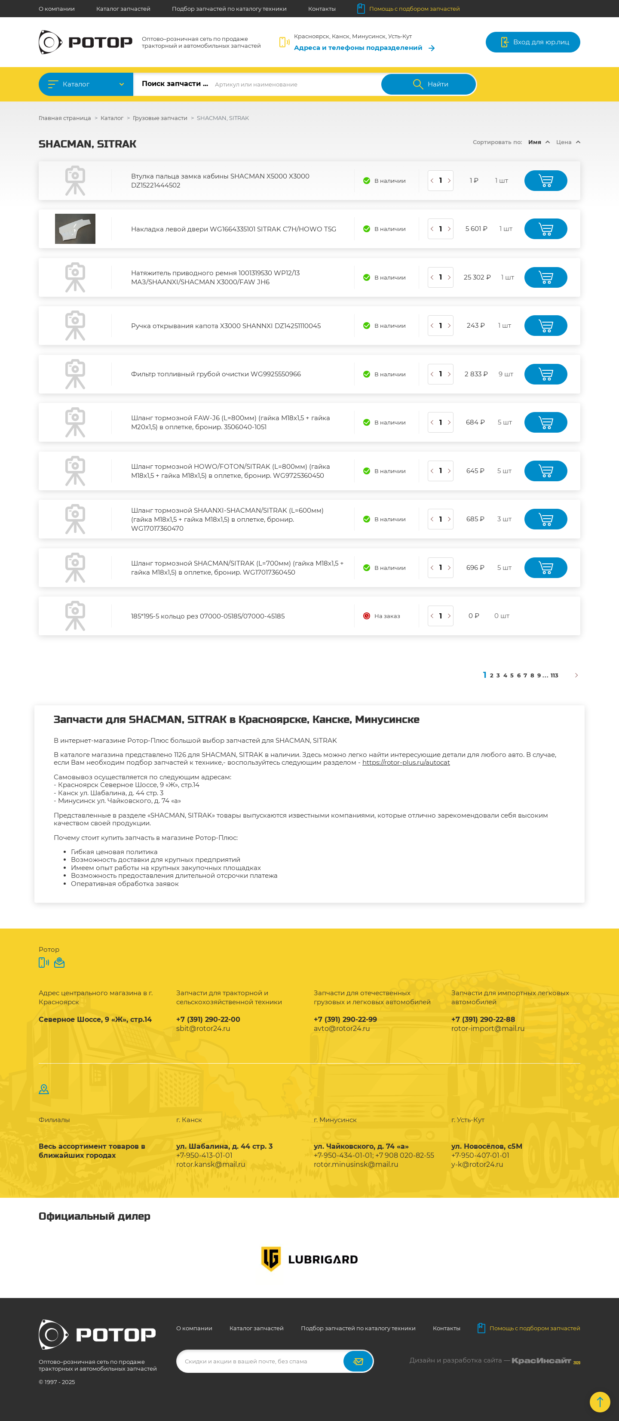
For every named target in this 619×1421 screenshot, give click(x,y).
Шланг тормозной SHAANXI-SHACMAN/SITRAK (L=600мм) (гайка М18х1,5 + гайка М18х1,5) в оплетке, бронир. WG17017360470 (227, 519)
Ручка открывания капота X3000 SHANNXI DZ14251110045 (226, 326)
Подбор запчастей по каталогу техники (229, 8)
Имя (534, 141)
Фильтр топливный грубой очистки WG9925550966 (216, 374)
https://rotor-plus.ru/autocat (406, 762)
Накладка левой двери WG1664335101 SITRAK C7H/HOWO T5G (234, 229)
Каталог (76, 84)
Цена (564, 141)
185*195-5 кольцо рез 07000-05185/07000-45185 (208, 616)
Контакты (322, 8)
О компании (57, 8)
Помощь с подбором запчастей (408, 8)
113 (554, 675)
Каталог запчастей (123, 8)
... (545, 675)
